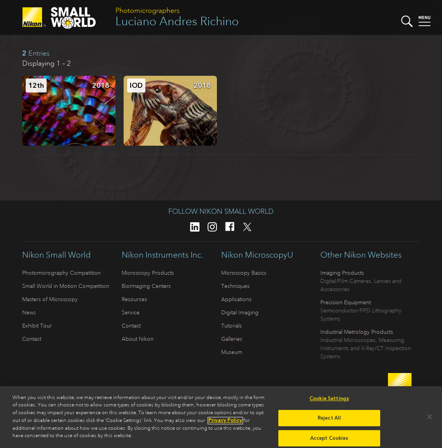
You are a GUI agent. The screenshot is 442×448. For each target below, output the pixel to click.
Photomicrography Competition (61, 272)
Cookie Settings (329, 400)
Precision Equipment (345, 302)
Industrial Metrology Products (356, 331)
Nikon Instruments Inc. (162, 255)
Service (131, 312)
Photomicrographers (147, 10)
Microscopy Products (148, 272)
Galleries (231, 338)
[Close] (429, 418)
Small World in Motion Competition (65, 285)
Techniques (235, 285)
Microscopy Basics (243, 272)
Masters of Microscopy (50, 299)
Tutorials (231, 325)
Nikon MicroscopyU (257, 255)
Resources (134, 299)
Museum (231, 352)
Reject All (329, 420)
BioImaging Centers (146, 285)
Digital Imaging (240, 312)
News (29, 312)
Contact (31, 338)
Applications (236, 299)
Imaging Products (342, 272)
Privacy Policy (225, 422)
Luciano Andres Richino (177, 21)
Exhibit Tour (37, 325)
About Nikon (138, 338)
